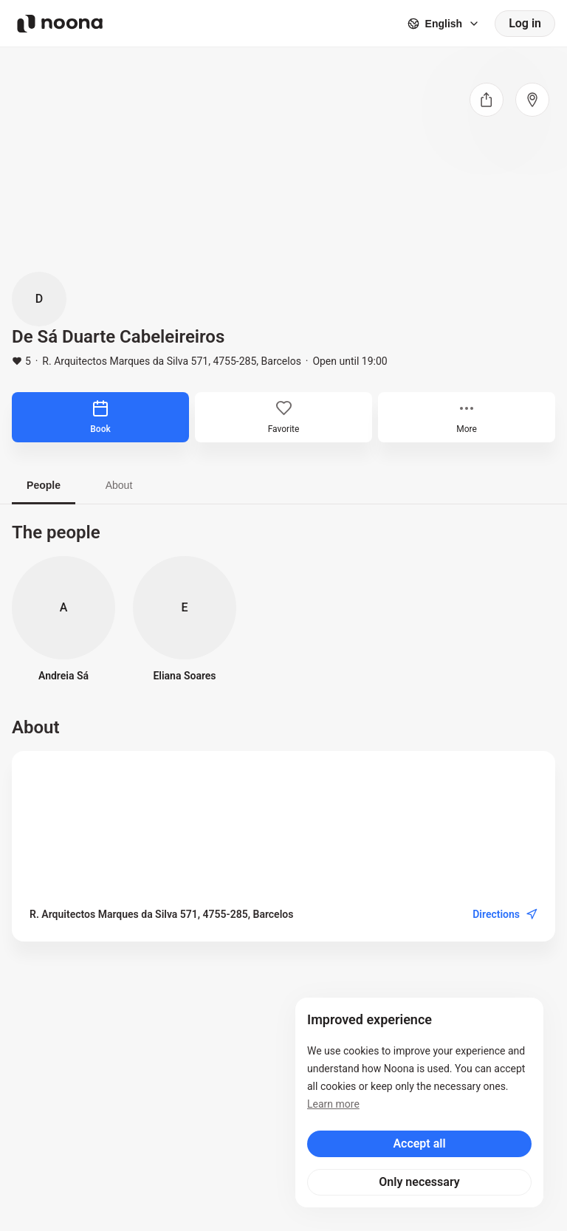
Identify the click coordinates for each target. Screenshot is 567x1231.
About (119, 485)
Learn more (333, 1104)
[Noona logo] (60, 23)
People (44, 485)
